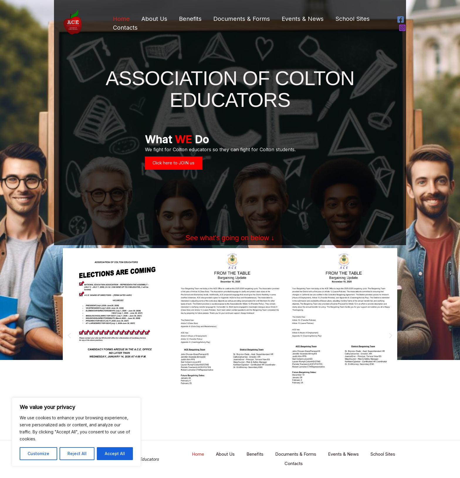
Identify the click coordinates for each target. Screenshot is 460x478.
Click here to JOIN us (178, 168)
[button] (69, 343)
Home (121, 18)
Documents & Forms (241, 18)
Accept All (115, 453)
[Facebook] (400, 19)
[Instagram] (402, 27)
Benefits (190, 18)
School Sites (352, 18)
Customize (38, 453)
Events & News (303, 18)
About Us (154, 18)
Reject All (77, 453)
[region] (76, 432)
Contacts (125, 27)
